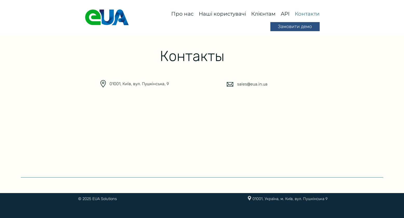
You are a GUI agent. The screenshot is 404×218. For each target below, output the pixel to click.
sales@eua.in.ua (252, 84)
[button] (182, 13)
